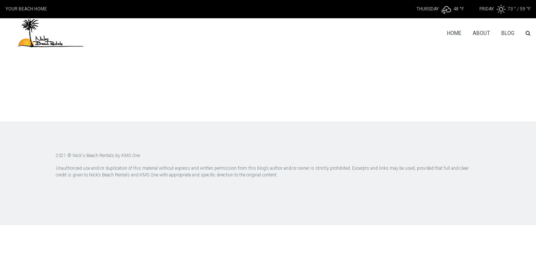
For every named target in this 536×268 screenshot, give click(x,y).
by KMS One (127, 155)
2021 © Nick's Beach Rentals (85, 155)
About (481, 33)
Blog (507, 33)
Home (454, 33)
